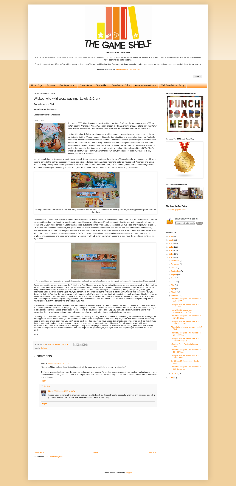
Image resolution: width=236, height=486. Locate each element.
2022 (171, 236)
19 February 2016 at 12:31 (58, 363)
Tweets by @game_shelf (176, 210)
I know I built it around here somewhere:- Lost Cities (181, 311)
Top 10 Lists (101, 85)
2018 (171, 250)
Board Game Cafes (121, 85)
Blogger (129, 473)
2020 (171, 243)
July (173, 278)
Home (95, 452)
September (175, 271)
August (174, 275)
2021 (171, 240)
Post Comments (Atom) (54, 457)
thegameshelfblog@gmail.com (128, 69)
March (174, 292)
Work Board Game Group (172, 85)
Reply (43, 381)
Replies (47, 386)
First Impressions (67, 85)
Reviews (51, 85)
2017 (171, 254)
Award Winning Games (145, 85)
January (174, 373)
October (174, 267)
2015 (171, 378)
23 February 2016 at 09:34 (64, 391)
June (173, 282)
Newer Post (39, 452)
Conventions (86, 85)
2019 (171, 247)
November (175, 264)
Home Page (36, 85)
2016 (171, 257)
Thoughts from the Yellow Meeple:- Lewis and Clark (185, 322)
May (173, 285)
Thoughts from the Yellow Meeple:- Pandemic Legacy (185, 339)
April (173, 289)
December (175, 261)
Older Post (152, 452)
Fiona (50, 391)
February (175, 296)
